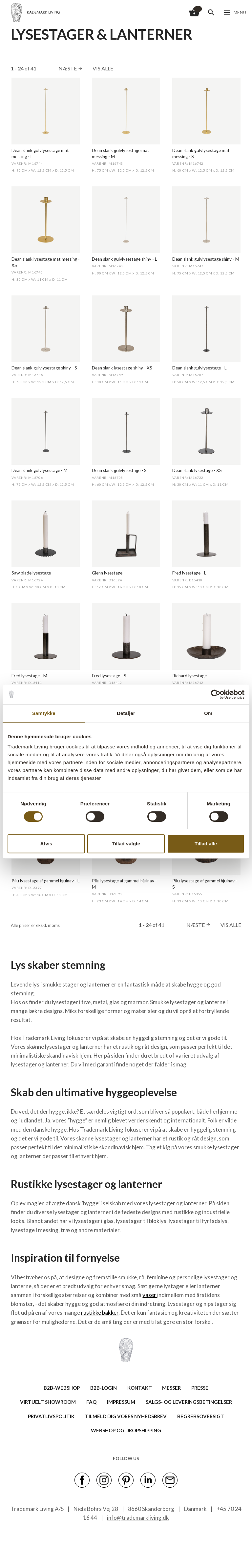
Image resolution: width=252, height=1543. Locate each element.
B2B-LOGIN (103, 1388)
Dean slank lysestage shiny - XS (122, 367)
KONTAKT (139, 1388)
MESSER (171, 1388)
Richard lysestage (189, 675)
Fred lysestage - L (189, 572)
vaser (149, 1294)
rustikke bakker (99, 1312)
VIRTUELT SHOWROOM (48, 1402)
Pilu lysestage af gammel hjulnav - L (45, 880)
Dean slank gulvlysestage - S (119, 470)
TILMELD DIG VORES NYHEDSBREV (126, 1416)
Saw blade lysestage (31, 572)
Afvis (46, 843)
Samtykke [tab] (43, 713)
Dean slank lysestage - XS (197, 470)
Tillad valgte (126, 843)
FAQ (91, 1402)
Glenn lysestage (107, 572)
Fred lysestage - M (29, 675)
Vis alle (103, 68)
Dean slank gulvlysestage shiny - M (205, 259)
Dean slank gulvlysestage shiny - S (44, 367)
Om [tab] (208, 713)
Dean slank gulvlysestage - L (199, 367)
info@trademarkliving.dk (138, 1517)
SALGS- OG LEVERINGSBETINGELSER (189, 1402)
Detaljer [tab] (126, 713)
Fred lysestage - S (109, 675)
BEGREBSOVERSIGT (200, 1416)
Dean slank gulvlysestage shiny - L (124, 259)
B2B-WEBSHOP (62, 1388)
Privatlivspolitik (51, 1416)
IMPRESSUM (121, 1402)
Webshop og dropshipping (126, 1430)
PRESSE (199, 1388)
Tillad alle (206, 843)
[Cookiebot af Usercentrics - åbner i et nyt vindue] (215, 694)
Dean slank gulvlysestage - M (39, 470)
